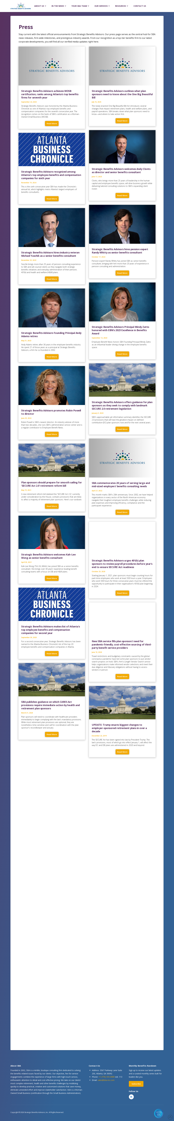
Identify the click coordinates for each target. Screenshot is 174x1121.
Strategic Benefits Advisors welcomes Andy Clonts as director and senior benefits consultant (121, 170)
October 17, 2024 (98, 257)
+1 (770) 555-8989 (107, 1077)
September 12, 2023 (99, 338)
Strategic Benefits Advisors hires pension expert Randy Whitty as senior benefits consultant (120, 251)
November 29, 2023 (28, 260)
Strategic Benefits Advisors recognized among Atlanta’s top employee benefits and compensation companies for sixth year (51, 175)
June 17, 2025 (97, 176)
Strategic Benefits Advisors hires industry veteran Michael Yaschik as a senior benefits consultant (50, 254)
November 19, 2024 (28, 182)
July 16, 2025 (96, 102)
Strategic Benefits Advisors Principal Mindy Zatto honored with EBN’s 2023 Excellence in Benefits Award (120, 330)
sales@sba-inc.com (106, 1080)
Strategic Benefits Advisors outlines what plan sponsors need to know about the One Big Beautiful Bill (122, 94)
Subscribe (136, 1083)
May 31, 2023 (26, 340)
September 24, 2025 (29, 102)
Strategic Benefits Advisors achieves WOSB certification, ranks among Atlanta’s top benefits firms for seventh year (49, 94)
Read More (52, 123)
